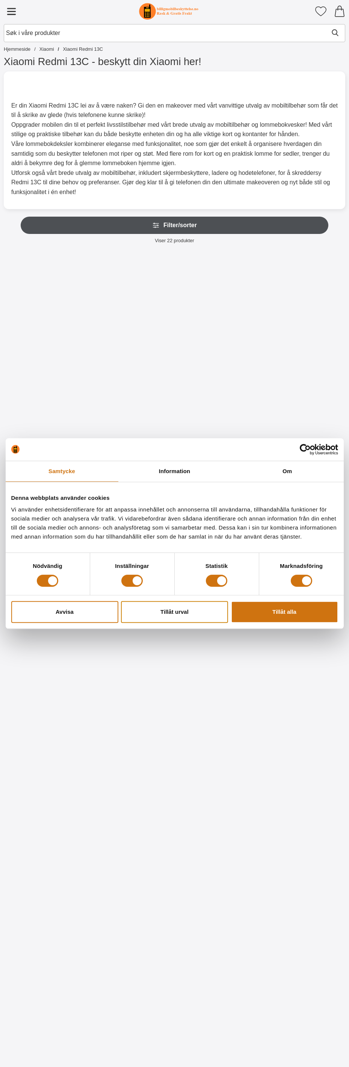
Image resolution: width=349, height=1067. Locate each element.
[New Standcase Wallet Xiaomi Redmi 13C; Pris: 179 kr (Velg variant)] (175, 316)
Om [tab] (287, 471)
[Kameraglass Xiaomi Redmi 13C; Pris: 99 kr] (312, 316)
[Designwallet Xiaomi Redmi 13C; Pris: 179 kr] (175, 639)
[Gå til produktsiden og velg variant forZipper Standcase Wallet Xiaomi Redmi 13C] (105, 392)
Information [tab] (174, 471)
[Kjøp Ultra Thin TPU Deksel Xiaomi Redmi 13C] (36, 715)
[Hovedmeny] (11, 11)
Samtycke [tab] (61, 471)
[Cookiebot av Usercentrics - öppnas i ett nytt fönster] (305, 449)
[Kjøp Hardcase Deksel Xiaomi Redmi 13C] (105, 715)
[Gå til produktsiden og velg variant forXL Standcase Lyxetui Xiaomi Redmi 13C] (36, 392)
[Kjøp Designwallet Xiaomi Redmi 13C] (174, 715)
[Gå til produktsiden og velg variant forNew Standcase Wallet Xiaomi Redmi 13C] (174, 392)
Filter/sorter (174, 225)
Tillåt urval (174, 612)
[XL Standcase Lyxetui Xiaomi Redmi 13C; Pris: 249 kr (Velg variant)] (36, 316)
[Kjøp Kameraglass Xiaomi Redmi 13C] (312, 392)
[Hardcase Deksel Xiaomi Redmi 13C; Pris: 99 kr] (105, 639)
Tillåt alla (284, 612)
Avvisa (65, 612)
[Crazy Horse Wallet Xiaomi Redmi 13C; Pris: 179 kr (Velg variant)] (243, 316)
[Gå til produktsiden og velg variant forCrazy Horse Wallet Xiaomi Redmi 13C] (243, 392)
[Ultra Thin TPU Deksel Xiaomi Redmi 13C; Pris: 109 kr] (36, 639)
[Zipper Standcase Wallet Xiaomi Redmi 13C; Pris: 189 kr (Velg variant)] (105, 316)
